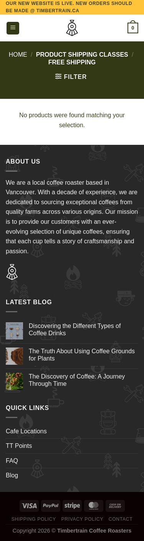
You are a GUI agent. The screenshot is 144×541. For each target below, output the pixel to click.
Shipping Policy (34, 519)
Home (18, 54)
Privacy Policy (82, 519)
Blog (12, 475)
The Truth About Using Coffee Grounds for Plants (82, 355)
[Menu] (13, 28)
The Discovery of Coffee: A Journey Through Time (77, 380)
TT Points (19, 446)
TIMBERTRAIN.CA (57, 10)
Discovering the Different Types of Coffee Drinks (75, 329)
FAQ (12, 460)
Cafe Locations (26, 431)
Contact (121, 519)
